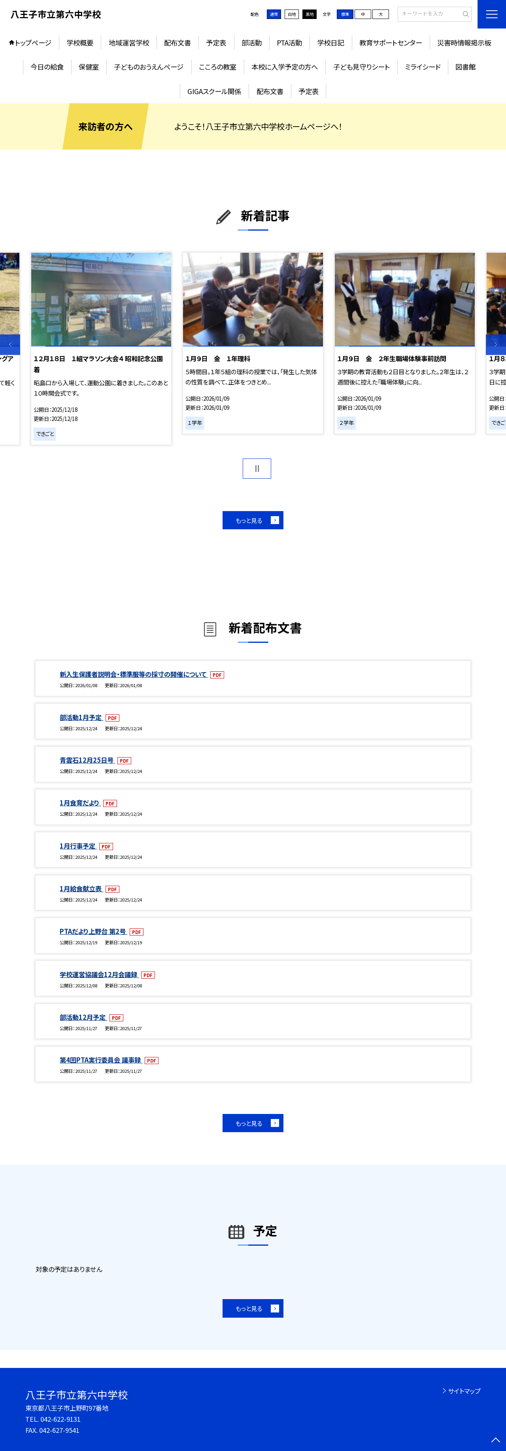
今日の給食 (47, 67)
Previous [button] (10, 345)
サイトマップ (464, 1391)
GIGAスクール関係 (214, 91)
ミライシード (422, 67)
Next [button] (496, 345)
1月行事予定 (78, 846)
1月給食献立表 (81, 888)
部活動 (252, 42)
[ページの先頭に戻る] (496, 1441)
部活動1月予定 (81, 717)
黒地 (309, 14)
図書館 (465, 67)
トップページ (33, 42)
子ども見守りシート (361, 67)
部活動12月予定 (83, 1017)
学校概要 (79, 42)
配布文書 (177, 42)
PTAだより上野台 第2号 (93, 931)
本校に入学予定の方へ (284, 67)
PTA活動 (289, 42)
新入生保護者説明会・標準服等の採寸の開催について (134, 674)
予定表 (216, 42)
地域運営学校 (129, 42)
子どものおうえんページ (148, 67)
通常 (274, 14)
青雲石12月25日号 (87, 760)
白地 (292, 14)
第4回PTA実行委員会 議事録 (101, 1060)
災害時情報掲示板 (464, 42)
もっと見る (249, 520)
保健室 (89, 67)
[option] (101, 349)
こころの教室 (217, 67)
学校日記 (330, 42)
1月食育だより (80, 802)
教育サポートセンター (390, 42)
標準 (345, 14)
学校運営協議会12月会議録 (99, 974)
